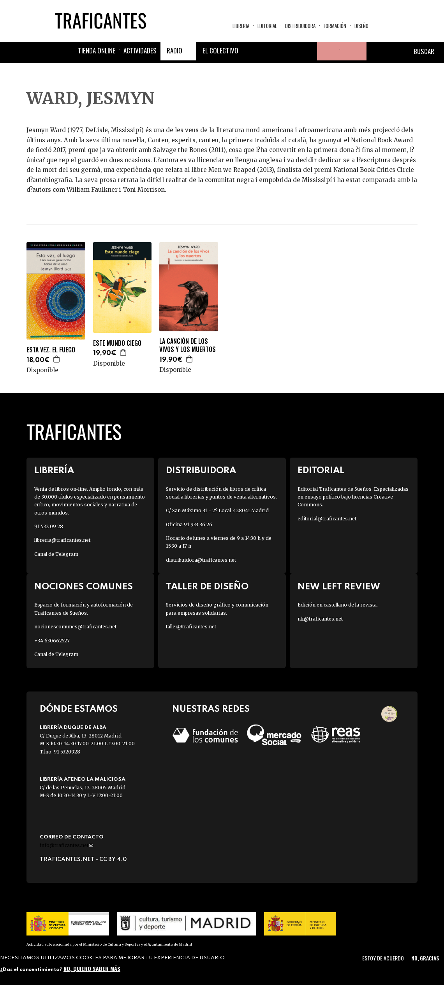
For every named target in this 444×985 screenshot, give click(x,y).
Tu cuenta (326, 51)
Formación (335, 26)
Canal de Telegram (56, 554)
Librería (54, 470)
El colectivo (220, 50)
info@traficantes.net (66, 845)
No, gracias (425, 958)
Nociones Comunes (83, 586)
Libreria (241, 26)
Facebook (251, 51)
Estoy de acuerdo (383, 958)
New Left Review (339, 586)
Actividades (140, 50)
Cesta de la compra (353, 51)
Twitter (270, 51)
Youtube (307, 51)
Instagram (289, 51)
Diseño (361, 26)
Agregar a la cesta (56, 359)
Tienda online (96, 50)
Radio (174, 50)
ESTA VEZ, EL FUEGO (50, 350)
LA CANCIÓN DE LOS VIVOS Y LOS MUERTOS (187, 345)
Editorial (267, 26)
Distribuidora (300, 26)
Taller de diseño (207, 586)
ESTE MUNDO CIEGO (117, 343)
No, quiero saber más (91, 968)
